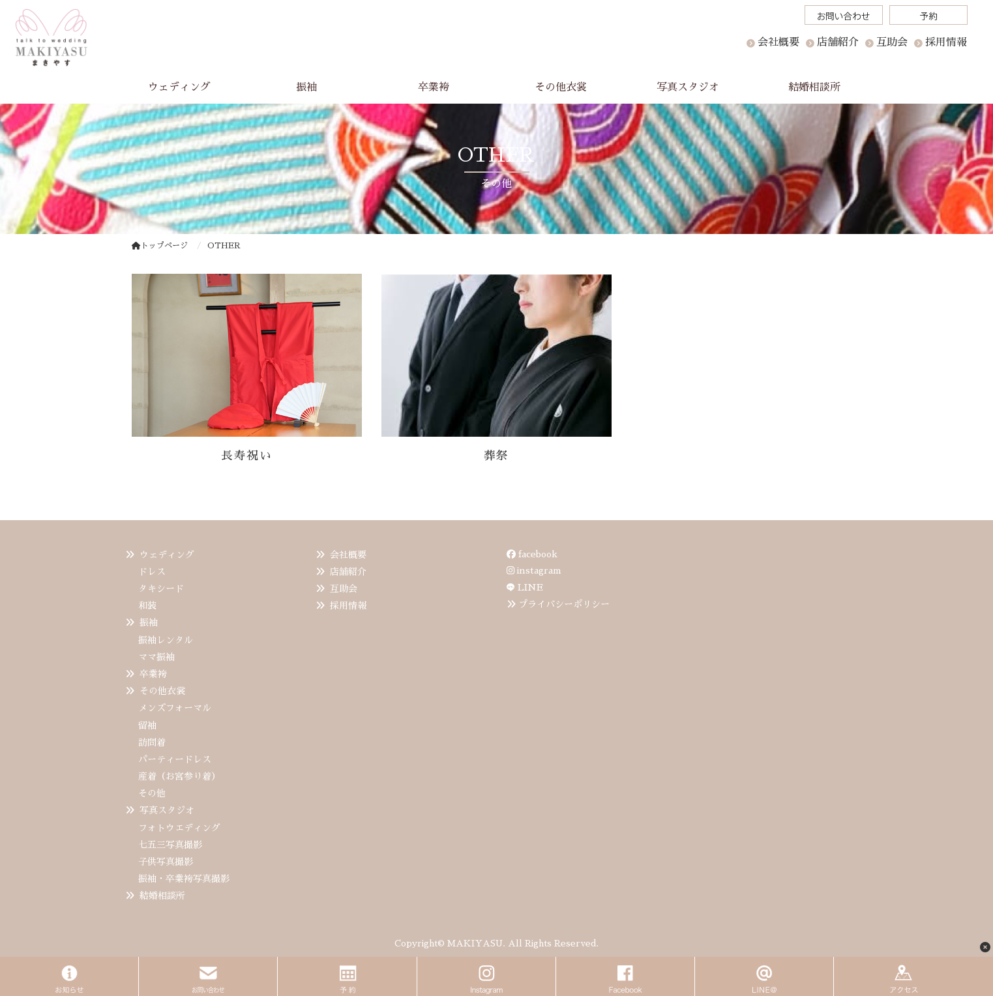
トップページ (160, 246)
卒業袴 (153, 674)
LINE (530, 587)
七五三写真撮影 (170, 844)
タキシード (161, 588)
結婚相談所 (162, 895)
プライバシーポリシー (564, 604)
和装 (147, 605)
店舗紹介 (348, 571)
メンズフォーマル (174, 707)
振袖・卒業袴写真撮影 (184, 878)
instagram (534, 570)
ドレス (152, 571)
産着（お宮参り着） (179, 776)
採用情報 (348, 605)
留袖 (147, 725)
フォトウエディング (179, 827)
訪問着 (152, 742)
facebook (532, 554)
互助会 (343, 588)
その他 (152, 793)
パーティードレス (174, 759)
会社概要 (778, 42)
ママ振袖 (156, 657)
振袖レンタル (165, 640)
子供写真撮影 (165, 861)
